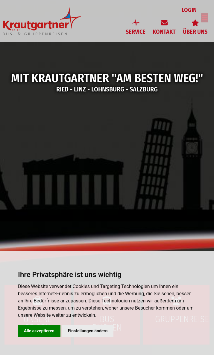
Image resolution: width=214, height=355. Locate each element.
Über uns (195, 31)
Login (190, 10)
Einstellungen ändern (88, 330)
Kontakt (164, 31)
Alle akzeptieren (39, 330)
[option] (107, 177)
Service (135, 31)
